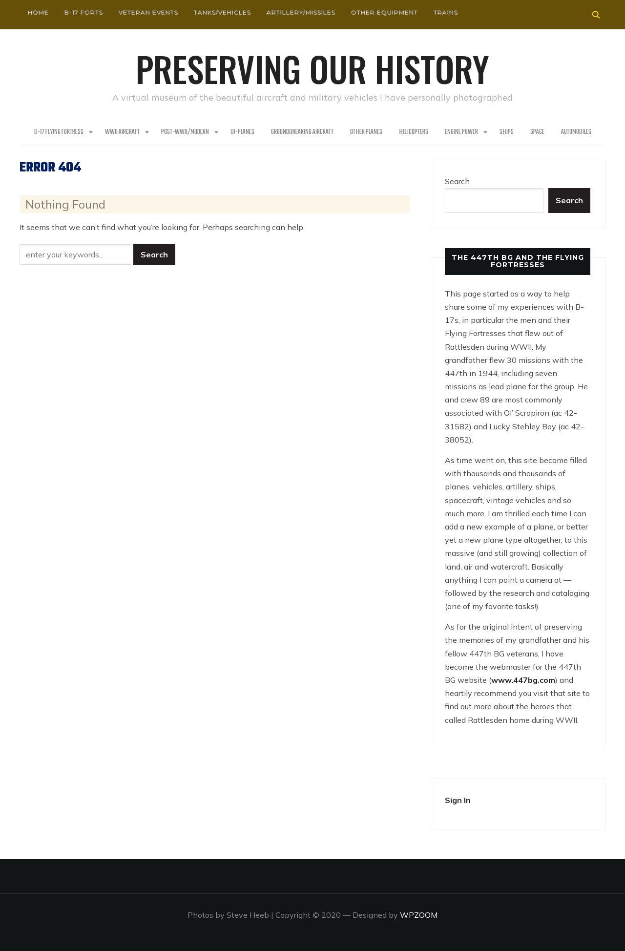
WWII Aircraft (122, 132)
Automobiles (576, 132)
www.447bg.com (523, 680)
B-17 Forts (83, 12)
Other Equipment (384, 12)
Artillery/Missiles (300, 12)
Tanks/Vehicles (221, 12)
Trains (445, 12)
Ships (507, 132)
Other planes (366, 132)
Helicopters (413, 132)
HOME (37, 12)
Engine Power (461, 132)
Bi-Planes (242, 132)
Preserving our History (312, 68)
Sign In (458, 800)
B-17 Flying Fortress (58, 132)
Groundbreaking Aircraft (302, 132)
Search (457, 181)
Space (537, 132)
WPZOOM (419, 915)
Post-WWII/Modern (185, 132)
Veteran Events (148, 12)
